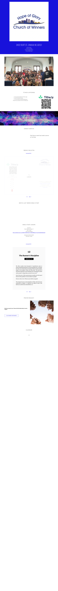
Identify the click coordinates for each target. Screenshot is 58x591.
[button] (30, 196)
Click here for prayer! (11, 315)
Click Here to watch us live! (29, 120)
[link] (29, 153)
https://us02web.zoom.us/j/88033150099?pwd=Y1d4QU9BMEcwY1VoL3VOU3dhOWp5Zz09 (29, 232)
